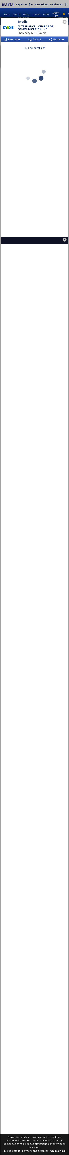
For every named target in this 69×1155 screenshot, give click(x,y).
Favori (34, 56)
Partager (57, 56)
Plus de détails (34, 65)
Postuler (12, 56)
